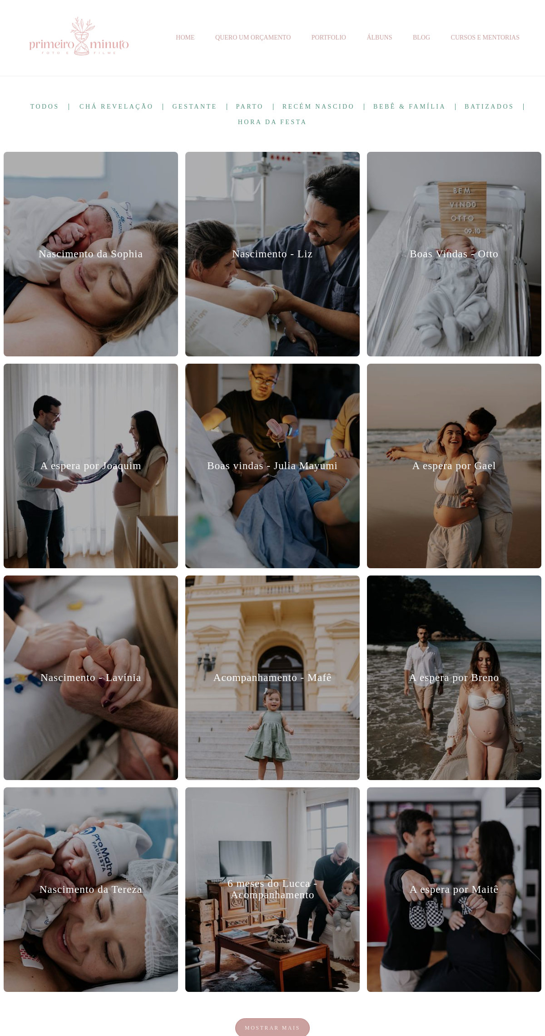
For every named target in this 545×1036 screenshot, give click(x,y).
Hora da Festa (272, 122)
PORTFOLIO (329, 37)
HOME (185, 37)
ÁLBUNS (379, 37)
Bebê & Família (409, 107)
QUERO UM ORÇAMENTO (253, 37)
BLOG (421, 37)
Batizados (489, 107)
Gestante (194, 107)
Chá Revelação (116, 107)
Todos (44, 107)
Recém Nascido (318, 107)
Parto (250, 107)
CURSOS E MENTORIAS (485, 37)
